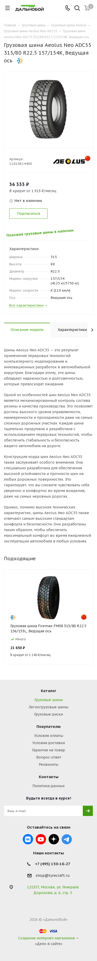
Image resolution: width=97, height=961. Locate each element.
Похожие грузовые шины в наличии (41, 230)
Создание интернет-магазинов (46, 938)
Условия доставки (48, 743)
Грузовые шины (48, 700)
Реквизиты (48, 764)
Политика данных (48, 786)
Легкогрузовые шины (48, 707)
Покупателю (48, 726)
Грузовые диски (48, 714)
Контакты (48, 776)
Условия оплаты (48, 735)
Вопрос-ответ (48, 757)
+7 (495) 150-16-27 (52, 863)
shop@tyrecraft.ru (53, 875)
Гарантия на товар (48, 750)
